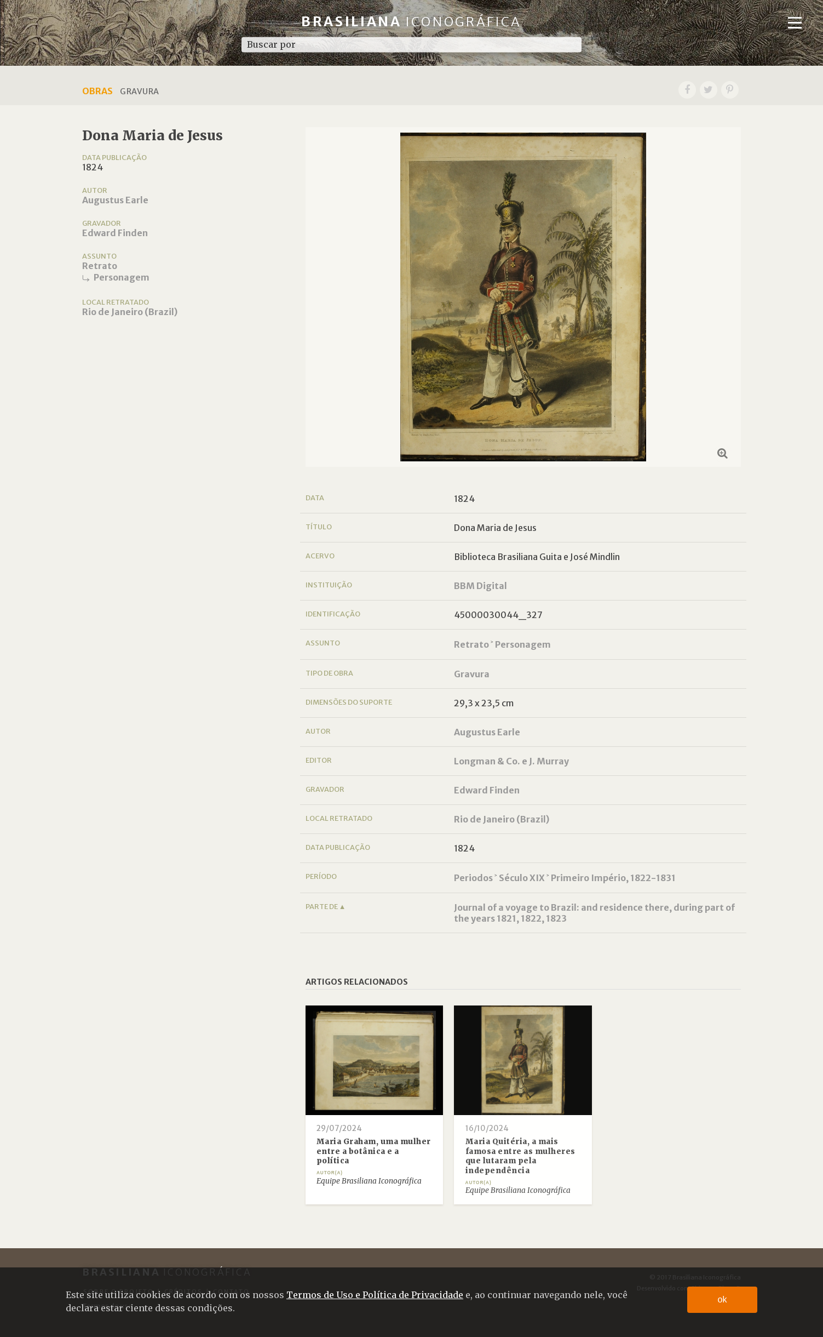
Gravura (472, 673)
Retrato (99, 265)
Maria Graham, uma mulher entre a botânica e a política (373, 1151)
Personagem (121, 277)
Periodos (473, 877)
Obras (97, 90)
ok (722, 1299)
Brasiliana (411, 21)
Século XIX (522, 877)
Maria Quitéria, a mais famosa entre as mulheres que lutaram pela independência (520, 1156)
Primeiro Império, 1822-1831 (613, 877)
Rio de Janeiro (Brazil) (129, 311)
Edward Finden (115, 232)
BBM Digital (480, 585)
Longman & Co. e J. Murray (511, 761)
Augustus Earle (115, 200)
